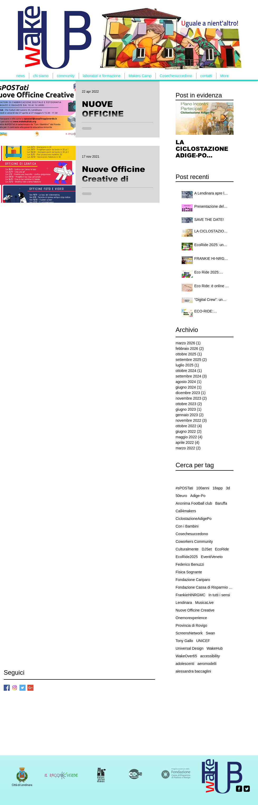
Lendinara (184, 602)
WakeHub (215, 648)
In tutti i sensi (219, 595)
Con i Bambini (187, 526)
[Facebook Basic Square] (7, 688)
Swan (210, 633)
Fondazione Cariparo (193, 580)
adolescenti (185, 664)
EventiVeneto (212, 557)
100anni (202, 488)
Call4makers (186, 511)
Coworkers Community (194, 541)
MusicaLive (204, 602)
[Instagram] (15, 688)
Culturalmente (187, 549)
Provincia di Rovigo (191, 625)
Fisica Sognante (189, 572)
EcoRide (222, 549)
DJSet (207, 549)
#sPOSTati (184, 488)
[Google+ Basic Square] (30, 688)
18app (217, 488)
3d (228, 488)
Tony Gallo (184, 641)
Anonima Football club (194, 503)
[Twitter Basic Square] (22, 688)
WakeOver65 (186, 656)
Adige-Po (198, 496)
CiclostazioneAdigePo (193, 518)
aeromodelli (206, 664)
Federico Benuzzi (190, 564)
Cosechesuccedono (192, 534)
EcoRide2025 (187, 557)
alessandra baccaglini (193, 671)
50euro (181, 496)
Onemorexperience (191, 618)
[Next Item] (225, 119)
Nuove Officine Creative (195, 610)
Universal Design (190, 648)
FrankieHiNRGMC (190, 595)
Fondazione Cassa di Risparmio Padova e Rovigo (205, 587)
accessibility (210, 656)
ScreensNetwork (189, 633)
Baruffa (221, 503)
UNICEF (203, 641)
